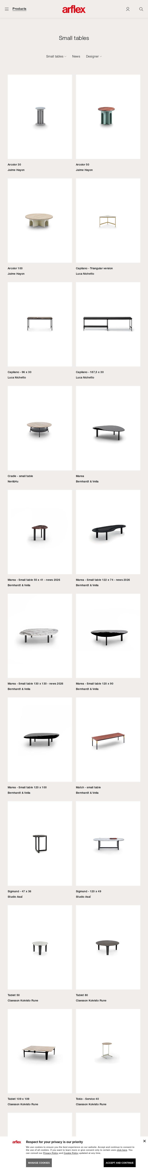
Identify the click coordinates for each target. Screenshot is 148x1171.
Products (19, 9)
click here (122, 1150)
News (76, 56)
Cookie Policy (71, 1153)
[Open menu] (7, 9)
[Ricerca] (141, 9)
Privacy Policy (50, 1153)
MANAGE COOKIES (39, 1163)
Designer (92, 56)
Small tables (55, 56)
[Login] (128, 9)
